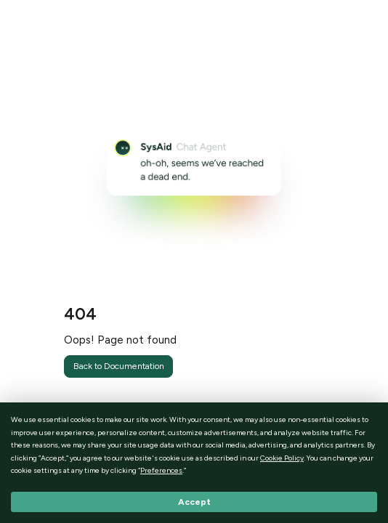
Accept (194, 502)
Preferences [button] (161, 470)
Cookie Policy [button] (282, 458)
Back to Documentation (118, 365)
